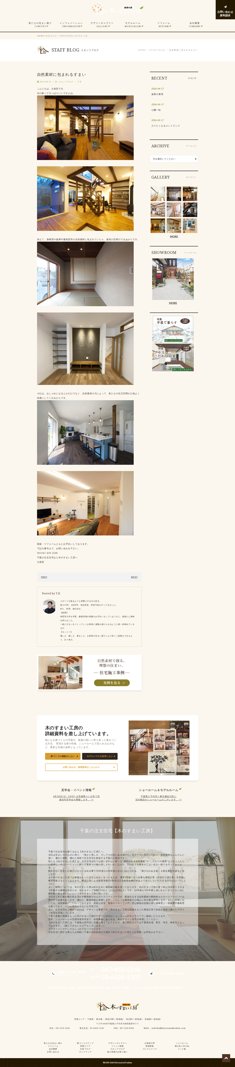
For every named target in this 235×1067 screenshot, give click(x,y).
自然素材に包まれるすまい (183, 50)
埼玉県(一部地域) (134, 1019)
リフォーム (163, 24)
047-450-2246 (63, 1028)
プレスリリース (150, 1049)
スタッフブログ (66, 81)
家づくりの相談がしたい (63, 756)
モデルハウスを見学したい (100, 756)
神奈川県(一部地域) (114, 1019)
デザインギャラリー (102, 24)
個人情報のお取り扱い (117, 1051)
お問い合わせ (53, 1051)
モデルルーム (133, 24)
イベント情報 (117, 1046)
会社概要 (195, 24)
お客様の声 (149, 1043)
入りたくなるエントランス (165, 125)
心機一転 (156, 109)
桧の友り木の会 (182, 1046)
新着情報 (150, 1046)
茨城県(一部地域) (153, 1019)
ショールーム (182, 1043)
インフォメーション (71, 24)
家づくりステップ (85, 1043)
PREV (44, 577)
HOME (142, 50)
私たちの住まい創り (40, 24)
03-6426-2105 (97, 1028)
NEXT (134, 577)
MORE (174, 236)
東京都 (99, 1019)
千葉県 (90, 1019)
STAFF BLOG (157, 50)
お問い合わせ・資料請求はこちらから (81, 767)
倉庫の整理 (157, 94)
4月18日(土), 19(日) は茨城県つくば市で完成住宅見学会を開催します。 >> (76, 798)
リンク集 (182, 1049)
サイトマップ (85, 1051)
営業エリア (79, 1019)
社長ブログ (85, 1049)
